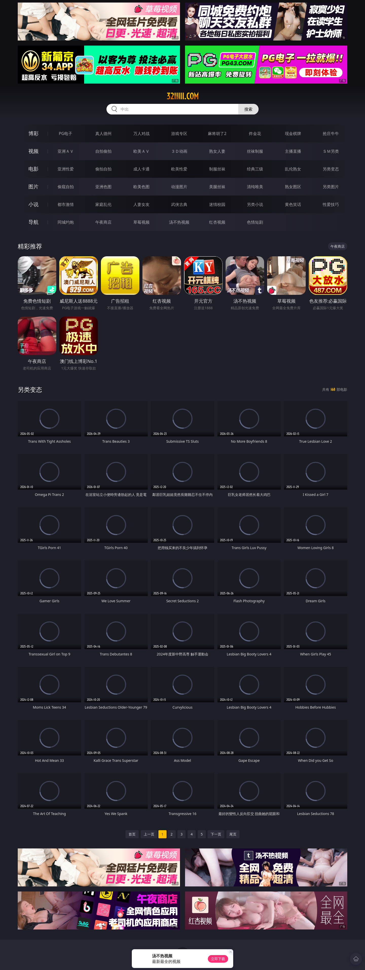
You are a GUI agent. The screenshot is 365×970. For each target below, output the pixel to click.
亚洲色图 (103, 186)
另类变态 (331, 169)
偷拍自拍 (103, 169)
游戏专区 (179, 133)
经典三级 (255, 169)
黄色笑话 (293, 204)
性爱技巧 (331, 204)
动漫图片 (179, 186)
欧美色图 (141, 186)
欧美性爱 (179, 169)
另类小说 (255, 204)
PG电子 (65, 133)
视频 (33, 151)
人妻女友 (141, 204)
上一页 (149, 834)
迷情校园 (217, 204)
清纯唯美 (255, 186)
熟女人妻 (217, 151)
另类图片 (331, 186)
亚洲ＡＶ (66, 151)
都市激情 (66, 204)
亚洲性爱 (66, 169)
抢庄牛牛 (331, 133)
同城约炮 (66, 222)
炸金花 (255, 133)
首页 (132, 834)
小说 (33, 204)
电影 (33, 168)
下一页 (216, 834)
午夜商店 (103, 222)
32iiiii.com (183, 96)
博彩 (33, 133)
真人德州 (103, 133)
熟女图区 (293, 186)
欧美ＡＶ (141, 151)
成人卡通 (141, 169)
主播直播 (293, 151)
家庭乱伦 (103, 204)
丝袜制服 (255, 151)
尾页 (232, 834)
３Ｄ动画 (179, 151)
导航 (33, 222)
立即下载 (218, 958)
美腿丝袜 (217, 186)
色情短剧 (255, 222)
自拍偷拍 (103, 151)
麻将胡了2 (217, 133)
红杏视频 (217, 222)
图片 (33, 186)
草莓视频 (141, 222)
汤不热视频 (179, 222)
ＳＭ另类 (331, 151)
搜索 (248, 109)
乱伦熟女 (293, 169)
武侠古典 (179, 204)
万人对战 (141, 133)
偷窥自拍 (66, 186)
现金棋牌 (293, 133)
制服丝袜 (217, 169)
